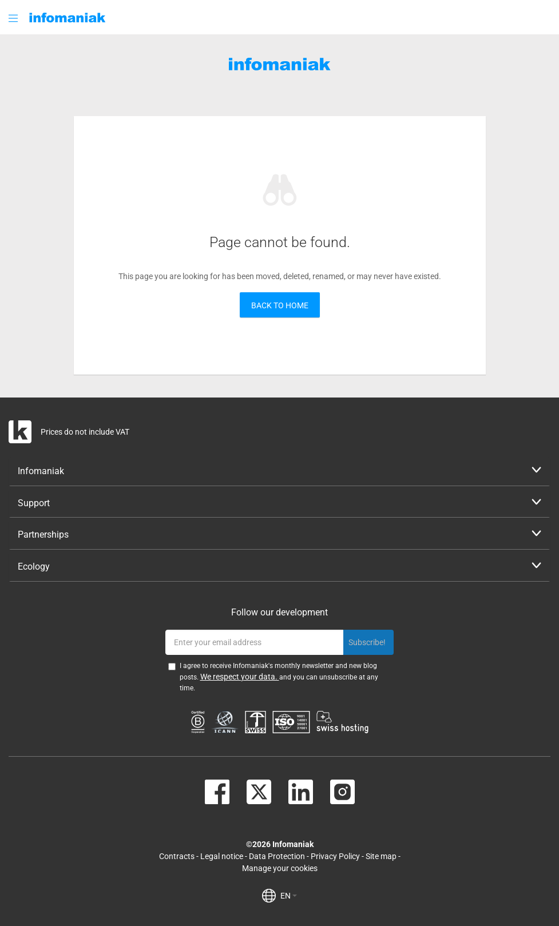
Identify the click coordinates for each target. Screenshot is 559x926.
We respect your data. (239, 676)
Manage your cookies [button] (280, 868)
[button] (14, 18)
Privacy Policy (335, 856)
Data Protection (277, 856)
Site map (381, 856)
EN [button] (288, 895)
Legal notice (221, 856)
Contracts (177, 856)
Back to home (279, 305)
